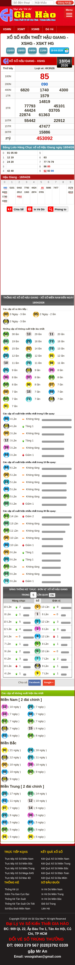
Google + (48, 682)
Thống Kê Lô (12, 889)
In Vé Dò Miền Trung (52, 894)
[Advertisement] (37, 255)
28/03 (21, 50)
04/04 (32, 50)
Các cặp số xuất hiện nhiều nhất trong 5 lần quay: (29, 413)
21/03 (10, 50)
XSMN (7, 29)
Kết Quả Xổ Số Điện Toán (55, 873)
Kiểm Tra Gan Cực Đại (17, 894)
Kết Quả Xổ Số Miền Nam (55, 858)
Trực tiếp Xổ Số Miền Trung (19, 868)
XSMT (21, 29)
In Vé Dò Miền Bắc (51, 899)
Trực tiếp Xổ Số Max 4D (18, 878)
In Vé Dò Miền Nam (51, 889)
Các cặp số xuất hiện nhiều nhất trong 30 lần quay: (29, 511)
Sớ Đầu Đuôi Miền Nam (17, 908)
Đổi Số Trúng (48, 903)
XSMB (35, 29)
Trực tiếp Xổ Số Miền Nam (19, 858)
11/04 (43, 50)
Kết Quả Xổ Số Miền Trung (55, 863)
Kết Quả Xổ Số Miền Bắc (54, 868)
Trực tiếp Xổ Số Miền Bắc (19, 863)
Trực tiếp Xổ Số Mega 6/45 (19, 873)
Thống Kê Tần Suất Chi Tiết (20, 903)
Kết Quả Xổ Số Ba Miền (54, 878)
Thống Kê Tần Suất (15, 899)
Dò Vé (50, 29)
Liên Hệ (45, 908)
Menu (69, 12)
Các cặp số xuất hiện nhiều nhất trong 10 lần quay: (29, 462)
